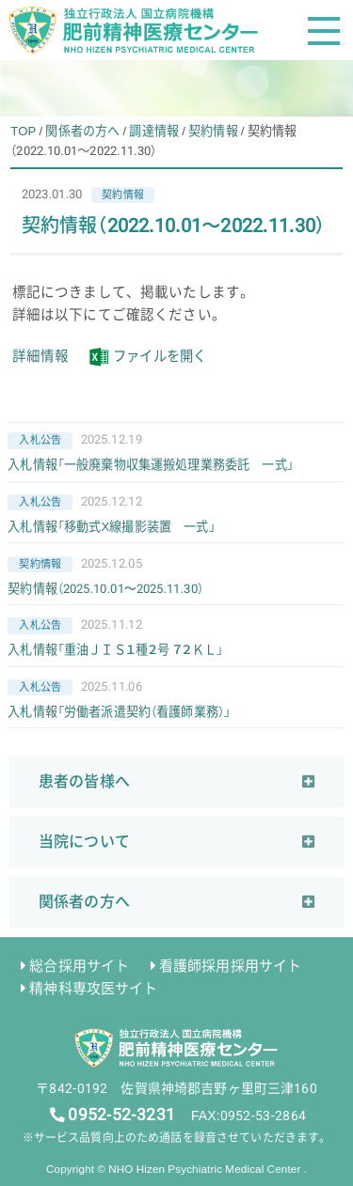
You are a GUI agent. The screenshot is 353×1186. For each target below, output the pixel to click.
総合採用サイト (79, 965)
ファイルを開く (163, 356)
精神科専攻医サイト (93, 987)
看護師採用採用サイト (230, 965)
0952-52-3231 (121, 1113)
